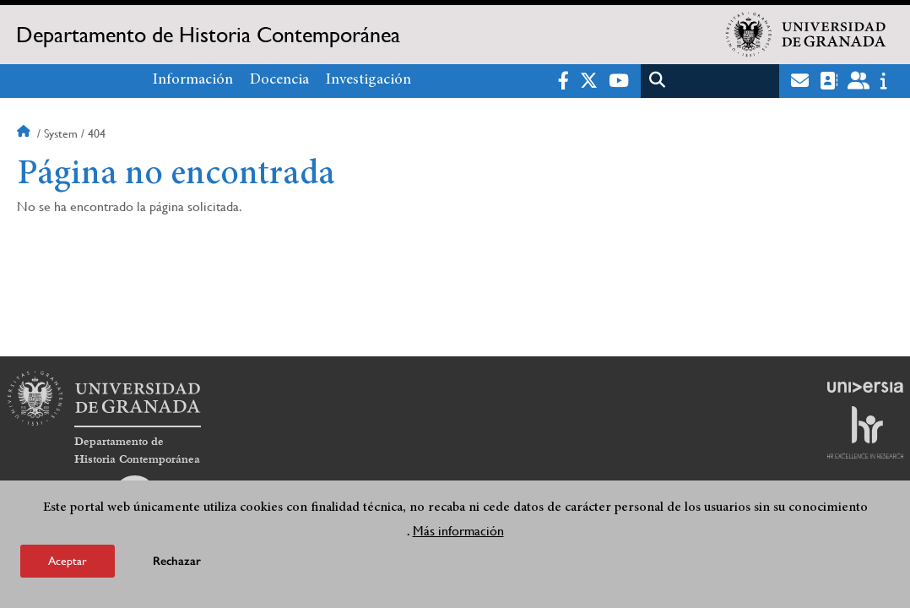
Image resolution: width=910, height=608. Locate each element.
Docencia (279, 80)
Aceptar (67, 562)
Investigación (368, 80)
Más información (458, 532)
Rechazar (177, 563)
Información (193, 80)
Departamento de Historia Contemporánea (208, 35)
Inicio (25, 133)
